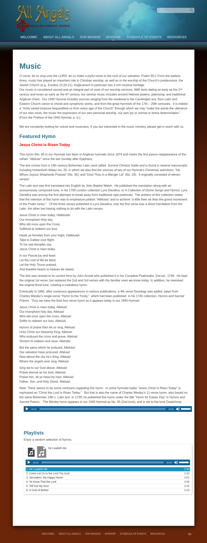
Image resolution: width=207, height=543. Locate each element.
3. (44, 477)
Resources (177, 37)
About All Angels (58, 37)
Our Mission (90, 37)
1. (36, 469)
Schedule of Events (144, 37)
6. (37, 490)
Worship (113, 37)
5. (37, 485)
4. (41, 481)
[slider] (103, 409)
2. (47, 473)
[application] (108, 409)
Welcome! (28, 37)
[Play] (27, 409)
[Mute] (178, 409)
